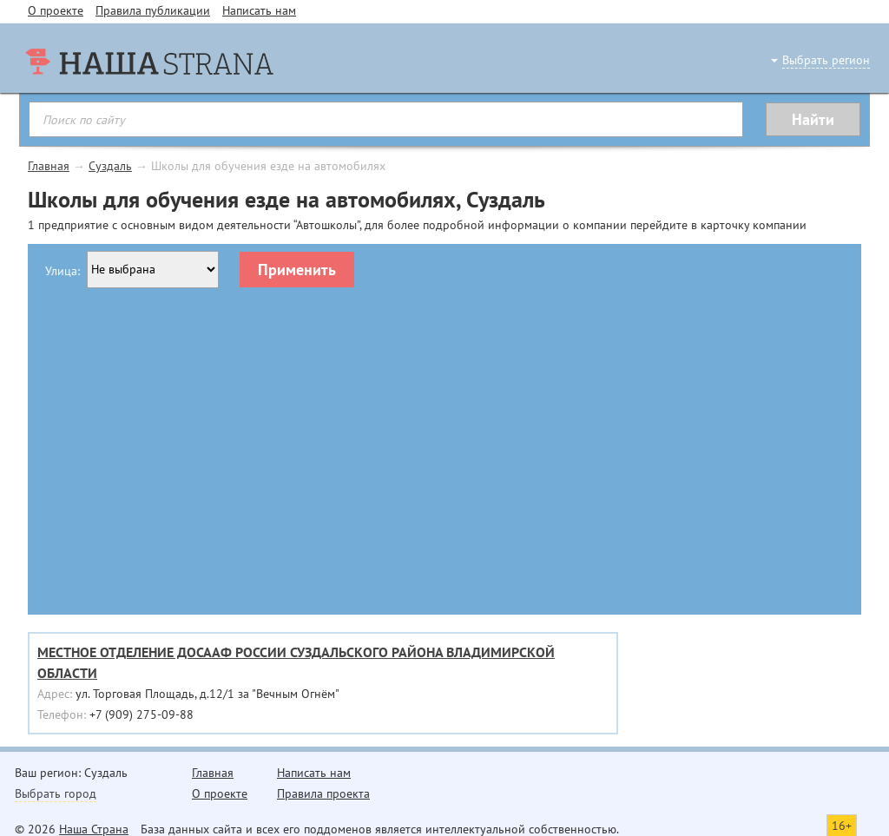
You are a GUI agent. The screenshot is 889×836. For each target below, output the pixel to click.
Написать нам (259, 10)
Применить (297, 270)
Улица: (62, 271)
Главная (48, 166)
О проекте (55, 10)
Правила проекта (323, 793)
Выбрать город (55, 793)
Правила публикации (152, 10)
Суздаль (110, 166)
